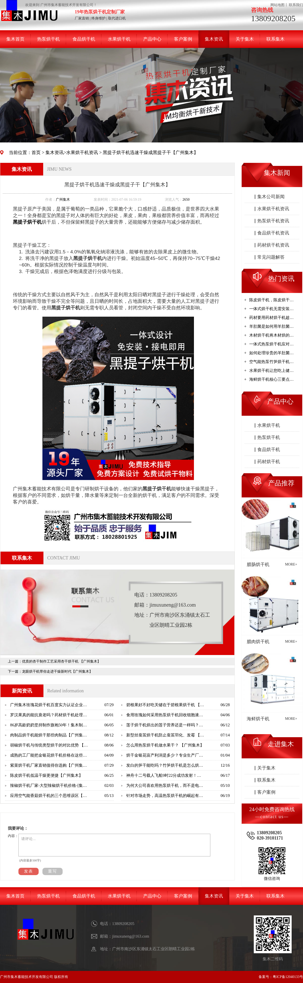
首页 (36, 152)
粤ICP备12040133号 (288, 977)
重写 (52, 871)
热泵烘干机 (48, 39)
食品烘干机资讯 (273, 232)
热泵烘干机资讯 (273, 220)
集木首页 (15, 39)
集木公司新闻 (271, 196)
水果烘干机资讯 (82, 152)
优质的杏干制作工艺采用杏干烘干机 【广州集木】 (61, 661)
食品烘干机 (83, 39)
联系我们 (296, 5)
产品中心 (152, 39)
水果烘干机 (119, 39)
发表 (28, 871)
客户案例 (183, 39)
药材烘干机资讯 (273, 245)
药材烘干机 (268, 461)
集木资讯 (214, 39)
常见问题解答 (271, 257)
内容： (13, 836)
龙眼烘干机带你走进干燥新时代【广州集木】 (57, 671)
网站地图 (277, 5)
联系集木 (275, 39)
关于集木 (245, 39)
